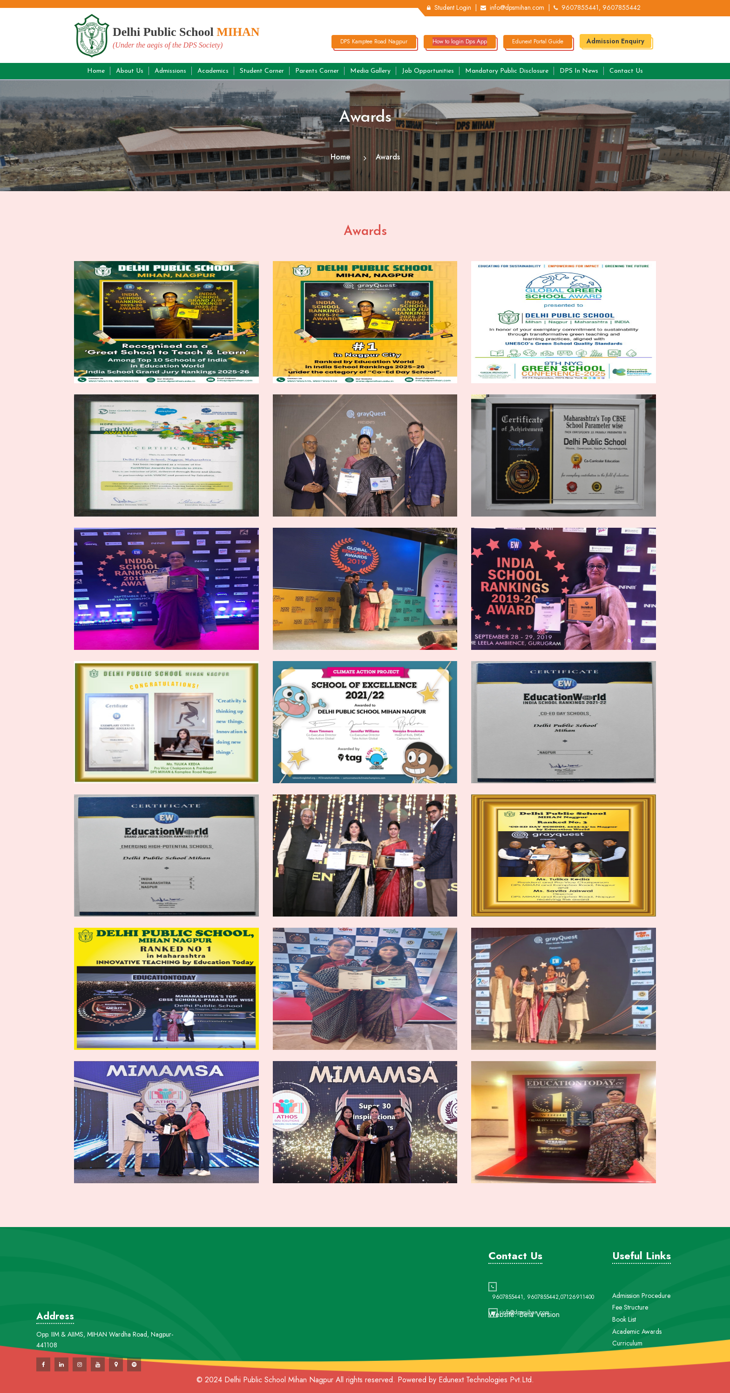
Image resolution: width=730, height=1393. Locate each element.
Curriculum (627, 1381)
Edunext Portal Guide (537, 41)
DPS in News (579, 71)
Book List (624, 1358)
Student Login (449, 7)
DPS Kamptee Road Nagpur (373, 41)
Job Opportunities (428, 71)
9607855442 (543, 1321)
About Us (129, 71)
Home (96, 71)
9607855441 (507, 1321)
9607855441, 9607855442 (597, 7)
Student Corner (262, 71)
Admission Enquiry (615, 41)
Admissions (170, 71)
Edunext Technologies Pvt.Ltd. (486, 1379)
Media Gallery (370, 71)
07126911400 (577, 1321)
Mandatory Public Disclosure (506, 71)
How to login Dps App (460, 41)
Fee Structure (630, 1346)
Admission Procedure (641, 1334)
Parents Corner (317, 71)
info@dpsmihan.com (512, 7)
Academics (213, 71)
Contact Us (626, 71)
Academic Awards (637, 1370)
